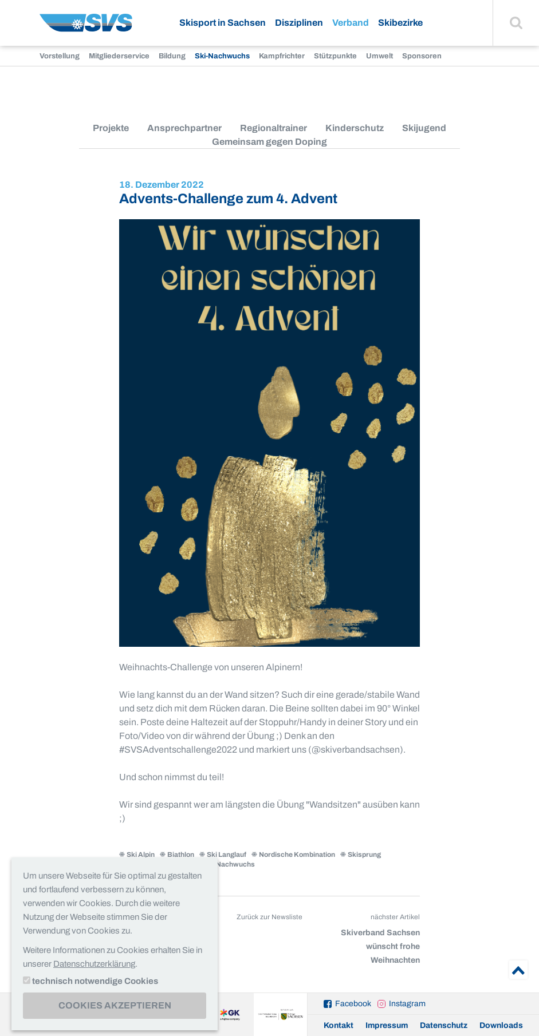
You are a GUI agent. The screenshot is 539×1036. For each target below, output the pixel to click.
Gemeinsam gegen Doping (269, 142)
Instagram (407, 1003)
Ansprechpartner (184, 128)
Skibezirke (400, 22)
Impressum (386, 1025)
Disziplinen (299, 22)
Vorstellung (60, 56)
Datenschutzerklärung (94, 963)
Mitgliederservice (119, 56)
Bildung (172, 56)
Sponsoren (422, 56)
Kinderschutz (354, 128)
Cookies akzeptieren (114, 1005)
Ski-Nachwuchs (222, 56)
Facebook (353, 1003)
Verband (350, 22)
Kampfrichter (282, 56)
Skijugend (424, 128)
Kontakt (338, 1025)
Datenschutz (443, 1025)
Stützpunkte (335, 56)
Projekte (111, 128)
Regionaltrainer (273, 128)
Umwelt (379, 56)
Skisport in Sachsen (222, 22)
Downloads (501, 1025)
